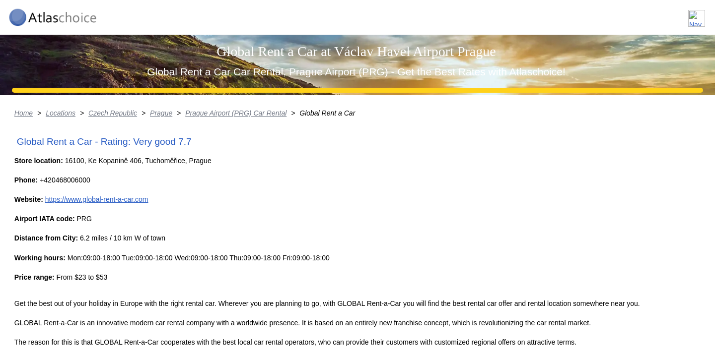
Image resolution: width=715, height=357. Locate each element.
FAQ (640, 14)
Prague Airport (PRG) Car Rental (296, 191)
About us (597, 14)
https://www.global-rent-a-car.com (166, 315)
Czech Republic (171, 191)
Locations (545, 14)
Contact (681, 14)
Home (81, 191)
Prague (221, 191)
